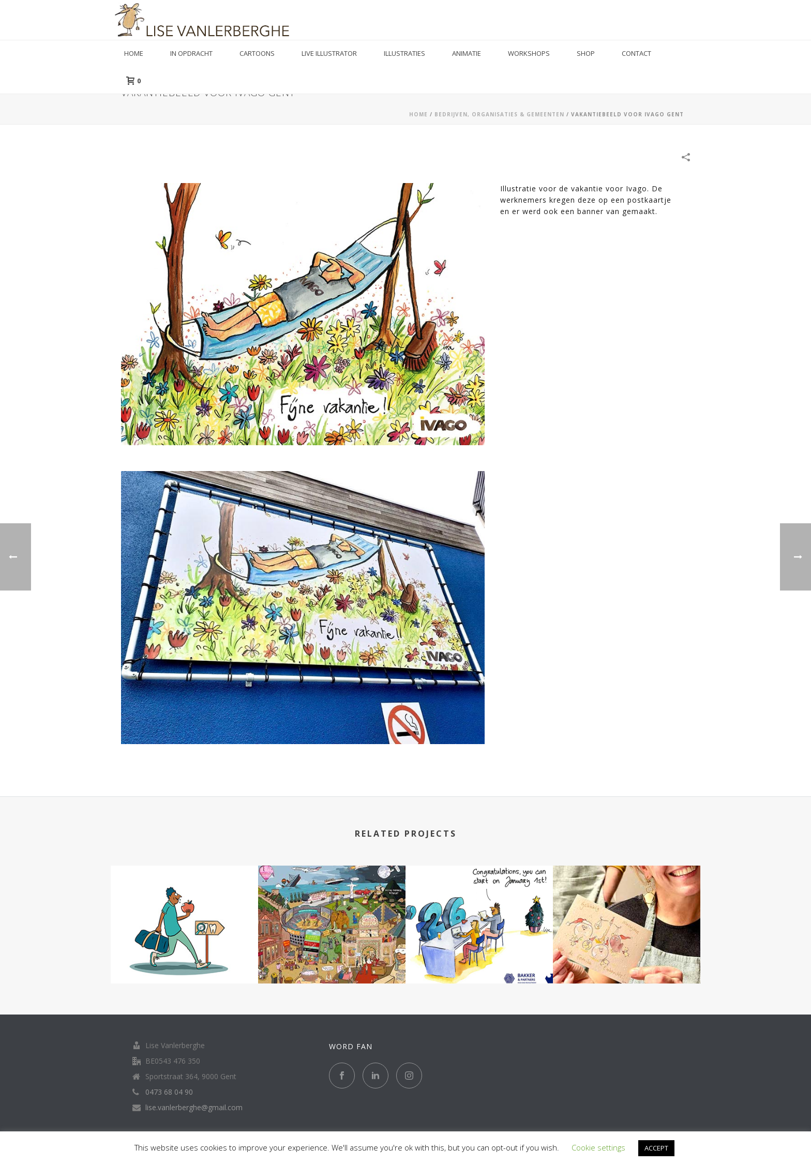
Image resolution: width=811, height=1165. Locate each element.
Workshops (529, 53)
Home (133, 53)
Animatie (466, 53)
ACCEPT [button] (656, 1148)
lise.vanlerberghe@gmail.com (194, 1107)
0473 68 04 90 (169, 1092)
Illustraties (404, 53)
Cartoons (257, 53)
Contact (636, 53)
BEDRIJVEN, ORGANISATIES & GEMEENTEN (499, 114)
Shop (586, 53)
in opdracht (191, 53)
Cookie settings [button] (598, 1147)
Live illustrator (329, 53)
